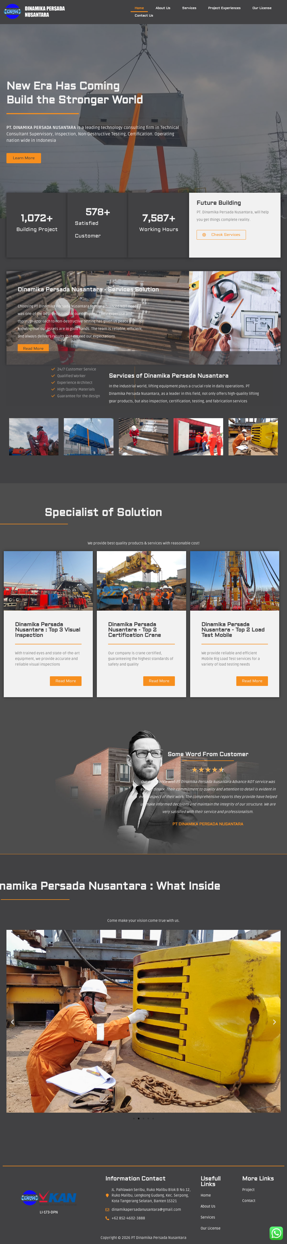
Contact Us (144, 16)
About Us (163, 8)
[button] (12, 1022)
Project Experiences (224, 8)
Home (139, 8)
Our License (261, 8)
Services (189, 8)
